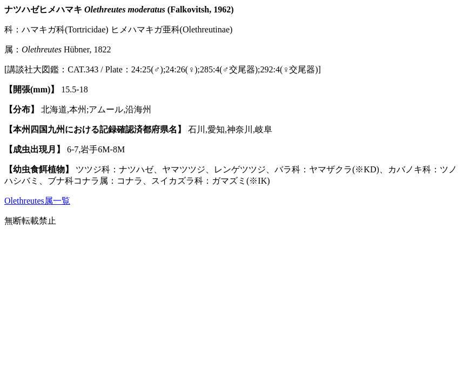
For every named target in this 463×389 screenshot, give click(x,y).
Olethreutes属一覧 (37, 200)
